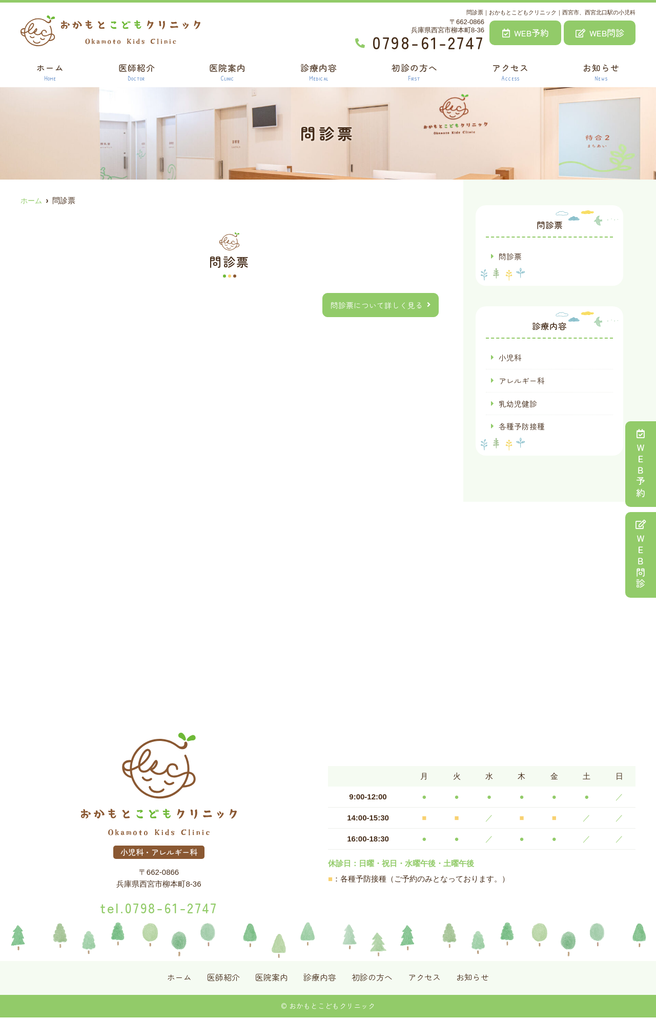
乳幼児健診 (518, 404)
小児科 (510, 357)
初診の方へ (415, 72)
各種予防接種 (522, 427)
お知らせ (601, 72)
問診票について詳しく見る (377, 305)
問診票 (510, 256)
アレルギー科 (522, 381)
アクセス (510, 72)
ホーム (50, 72)
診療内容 (318, 72)
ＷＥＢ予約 (640, 464)
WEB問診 (600, 32)
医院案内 (227, 72)
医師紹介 (136, 72)
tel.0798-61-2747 (158, 906)
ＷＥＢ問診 (640, 555)
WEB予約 (525, 32)
